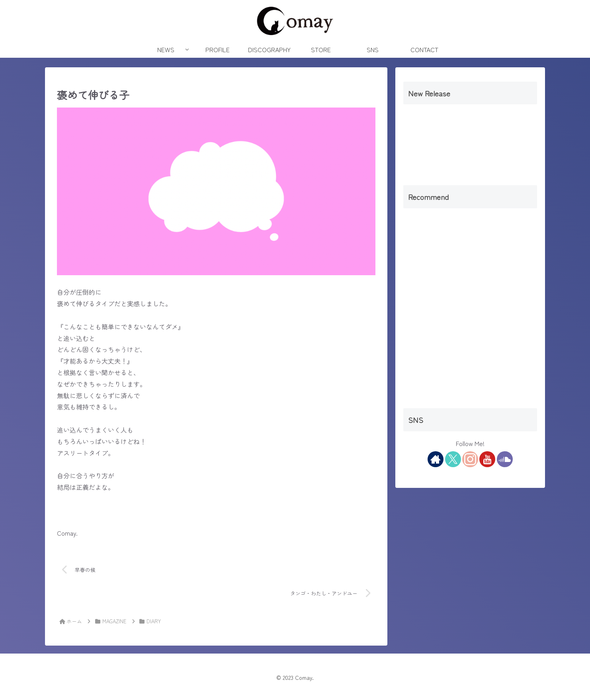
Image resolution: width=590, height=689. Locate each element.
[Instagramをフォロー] (470, 459)
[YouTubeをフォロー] (487, 459)
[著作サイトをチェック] (435, 459)
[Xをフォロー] (453, 459)
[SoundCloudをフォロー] (505, 459)
